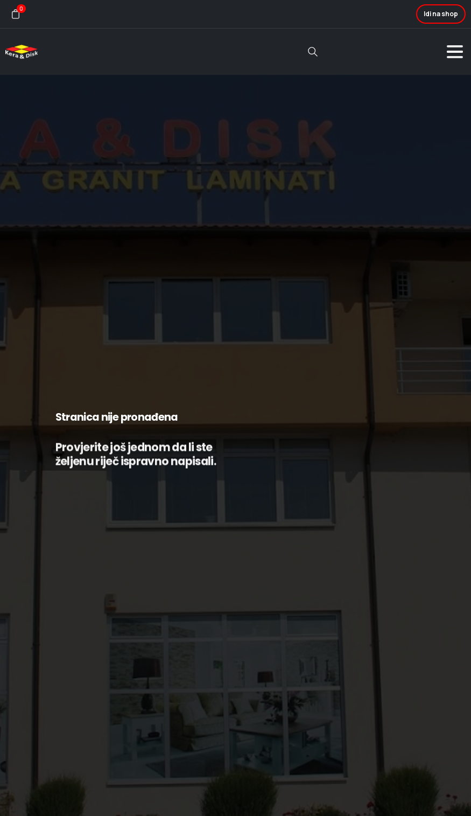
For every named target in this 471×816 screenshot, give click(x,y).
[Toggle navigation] (455, 52)
